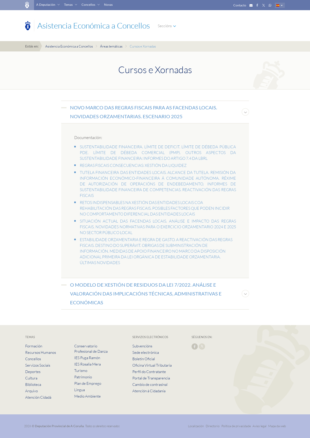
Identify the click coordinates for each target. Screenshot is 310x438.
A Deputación (45, 4)
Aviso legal (259, 426)
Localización (196, 426)
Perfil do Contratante (149, 371)
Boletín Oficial (143, 358)
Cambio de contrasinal (149, 384)
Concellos (88, 4)
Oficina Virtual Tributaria (152, 365)
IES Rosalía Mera (87, 364)
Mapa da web (277, 426)
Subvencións (142, 346)
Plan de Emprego (87, 383)
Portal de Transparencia (151, 378)
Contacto (239, 5)
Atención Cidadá (38, 397)
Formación (33, 346)
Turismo (80, 370)
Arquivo (31, 390)
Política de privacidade (236, 426)
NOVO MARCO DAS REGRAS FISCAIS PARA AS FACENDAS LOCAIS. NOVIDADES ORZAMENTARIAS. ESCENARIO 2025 (143, 112)
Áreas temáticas (111, 46)
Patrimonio (83, 377)
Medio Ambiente (87, 396)
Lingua (79, 389)
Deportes (32, 371)
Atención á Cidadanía (148, 390)
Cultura (31, 378)
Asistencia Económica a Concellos (69, 46)
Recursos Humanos (40, 352)
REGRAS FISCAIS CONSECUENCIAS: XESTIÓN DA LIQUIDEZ (133, 165)
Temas (68, 4)
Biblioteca (33, 384)
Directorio (213, 426)
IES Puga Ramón (87, 357)
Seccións (165, 25)
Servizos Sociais (37, 365)
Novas (108, 4)
